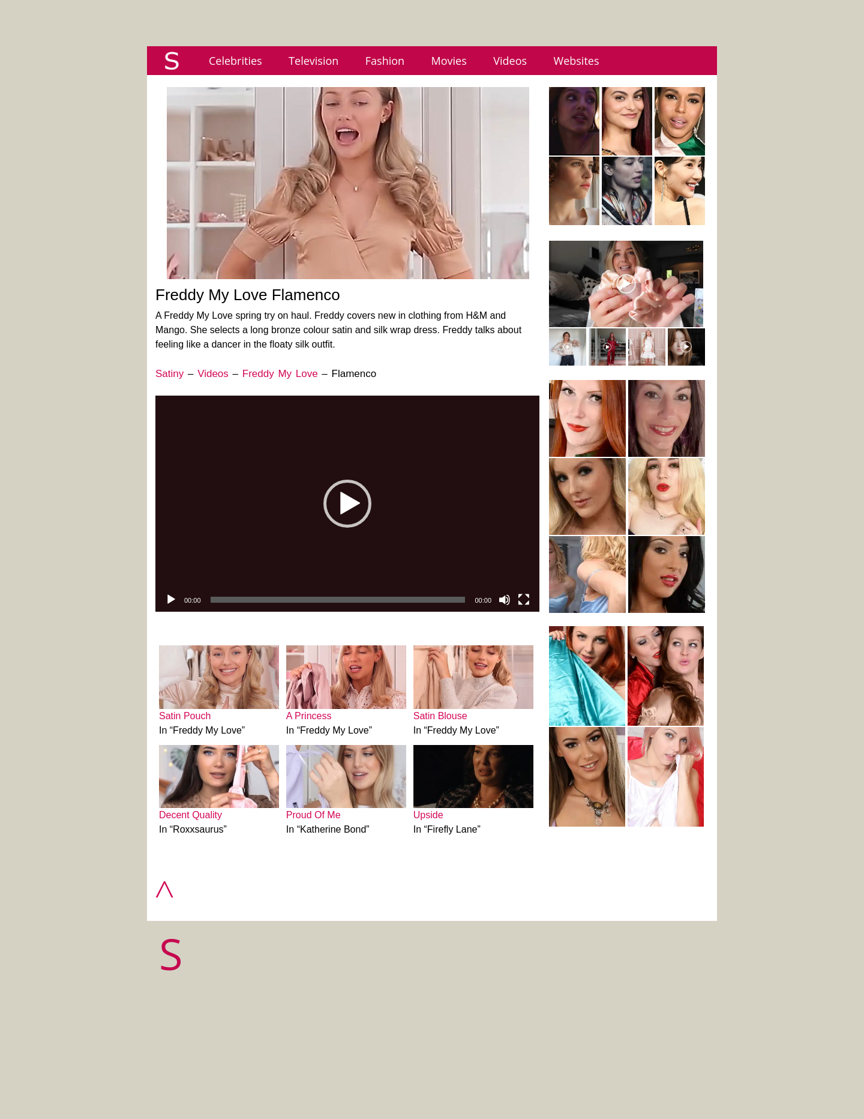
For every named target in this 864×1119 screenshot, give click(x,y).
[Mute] (505, 600)
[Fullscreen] (524, 600)
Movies (449, 60)
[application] (347, 504)
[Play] (171, 600)
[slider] (338, 600)
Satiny (169, 373)
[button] (347, 504)
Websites (576, 60)
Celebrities (235, 60)
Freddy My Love (280, 373)
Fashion (384, 60)
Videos (510, 60)
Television (313, 60)
